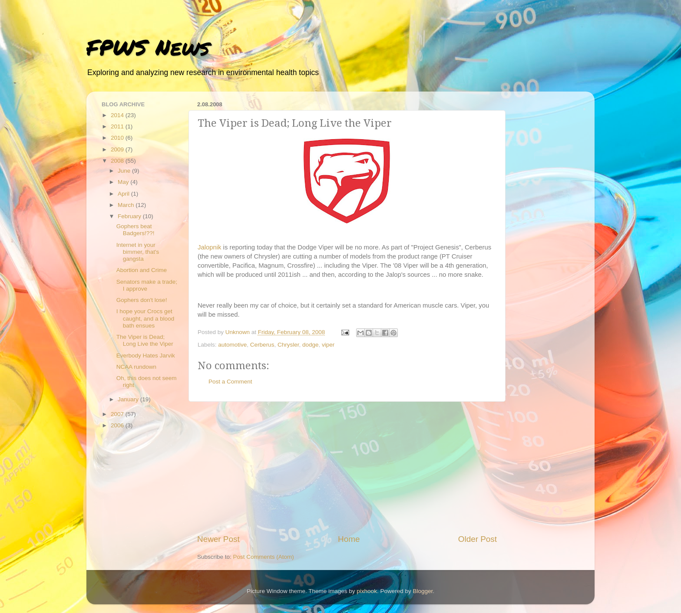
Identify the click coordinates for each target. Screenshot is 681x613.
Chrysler (288, 344)
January (129, 399)
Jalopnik (209, 247)
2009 (118, 149)
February (130, 216)
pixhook (367, 591)
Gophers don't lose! (141, 300)
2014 (118, 115)
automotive (232, 344)
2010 (118, 137)
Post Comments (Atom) (263, 557)
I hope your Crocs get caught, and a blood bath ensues (145, 318)
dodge (310, 344)
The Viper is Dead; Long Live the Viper (144, 340)
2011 (118, 126)
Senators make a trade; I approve (146, 285)
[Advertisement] (347, 467)
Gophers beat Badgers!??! (135, 229)
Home (349, 539)
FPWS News (147, 47)
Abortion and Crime (141, 270)
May (124, 182)
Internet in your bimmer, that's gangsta (137, 252)
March (127, 205)
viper (328, 344)
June (125, 170)
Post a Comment (230, 381)
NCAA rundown (136, 367)
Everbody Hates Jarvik (145, 355)
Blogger (423, 591)
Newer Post (218, 539)
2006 (118, 425)
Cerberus (262, 344)
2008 (118, 160)
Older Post (477, 539)
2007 (118, 414)
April (124, 193)
